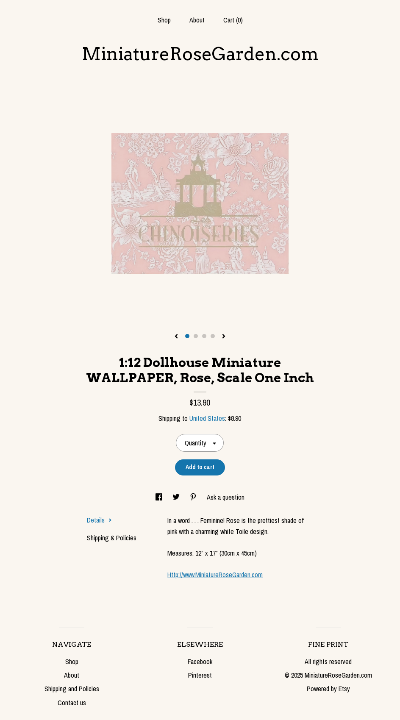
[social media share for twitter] (176, 497)
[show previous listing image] (176, 337)
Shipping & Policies (111, 537)
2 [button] (196, 336)
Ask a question (225, 497)
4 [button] (213, 336)
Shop (164, 20)
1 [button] (187, 336)
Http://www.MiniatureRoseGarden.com (215, 574)
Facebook (200, 661)
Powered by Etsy (328, 688)
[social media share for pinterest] (194, 497)
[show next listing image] (224, 337)
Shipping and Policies (71, 688)
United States (207, 418)
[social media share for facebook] (160, 497)
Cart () (233, 20)
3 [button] (204, 336)
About (197, 20)
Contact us (72, 702)
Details (99, 520)
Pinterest (200, 675)
